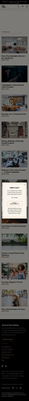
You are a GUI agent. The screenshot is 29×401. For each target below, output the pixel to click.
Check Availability (14, 203)
